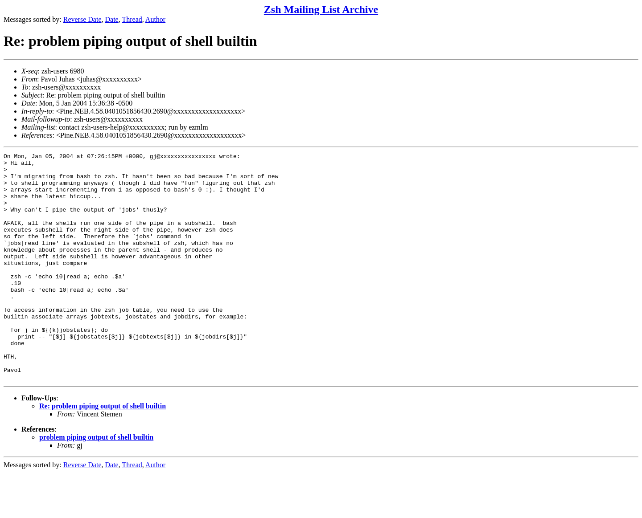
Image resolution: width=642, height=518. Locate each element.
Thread (132, 19)
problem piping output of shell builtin (96, 482)
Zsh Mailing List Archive (321, 9)
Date (112, 19)
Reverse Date (82, 19)
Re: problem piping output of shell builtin (102, 451)
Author (155, 19)
